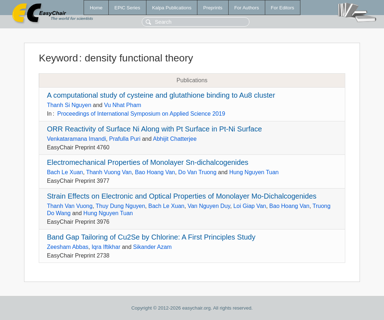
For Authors (246, 7)
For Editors (282, 7)
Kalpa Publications (172, 7)
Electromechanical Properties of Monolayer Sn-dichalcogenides (147, 162)
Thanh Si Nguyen (69, 105)
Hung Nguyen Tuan (254, 172)
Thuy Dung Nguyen (120, 206)
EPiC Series (127, 7)
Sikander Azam (152, 247)
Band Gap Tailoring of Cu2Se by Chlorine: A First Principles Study (151, 237)
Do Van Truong (197, 172)
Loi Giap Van (249, 206)
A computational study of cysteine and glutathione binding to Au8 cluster (161, 95)
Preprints (212, 7)
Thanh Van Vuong (70, 206)
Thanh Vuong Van (109, 172)
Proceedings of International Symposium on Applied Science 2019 (141, 114)
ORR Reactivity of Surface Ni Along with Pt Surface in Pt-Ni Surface (154, 129)
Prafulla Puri (124, 139)
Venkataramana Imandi (76, 139)
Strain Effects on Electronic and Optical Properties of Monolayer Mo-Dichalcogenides (182, 196)
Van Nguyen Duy (209, 206)
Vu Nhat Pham (122, 105)
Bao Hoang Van (155, 172)
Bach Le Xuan (65, 172)
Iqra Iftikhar (106, 247)
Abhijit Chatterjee (175, 139)
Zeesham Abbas (68, 247)
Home (96, 7)
